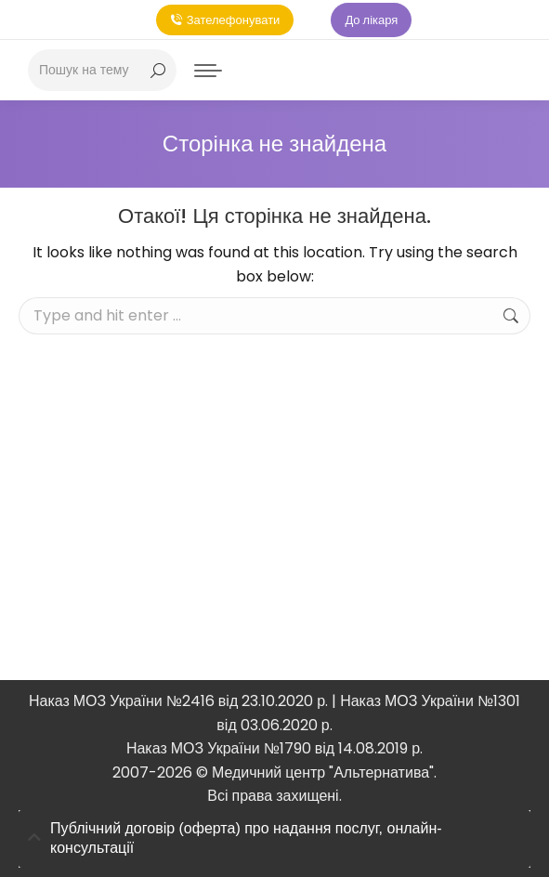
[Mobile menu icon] (208, 70)
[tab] (274, 839)
